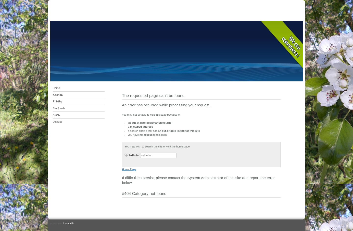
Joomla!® (68, 223)
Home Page (129, 169)
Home (56, 87)
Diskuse (57, 121)
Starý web (59, 108)
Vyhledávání (132, 155)
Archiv (56, 114)
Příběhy (57, 101)
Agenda (58, 94)
